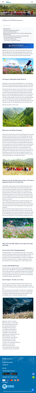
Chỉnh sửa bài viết (6, 25)
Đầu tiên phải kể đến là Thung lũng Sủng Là (12, 37)
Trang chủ (4, 19)
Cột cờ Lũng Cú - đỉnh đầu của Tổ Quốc (12, 40)
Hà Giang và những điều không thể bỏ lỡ (11, 30)
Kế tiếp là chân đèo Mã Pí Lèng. (10, 39)
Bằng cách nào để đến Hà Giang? (10, 31)
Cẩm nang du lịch (11, 19)
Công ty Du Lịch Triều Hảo (27, 391)
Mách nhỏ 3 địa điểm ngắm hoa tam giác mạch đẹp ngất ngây (16, 36)
